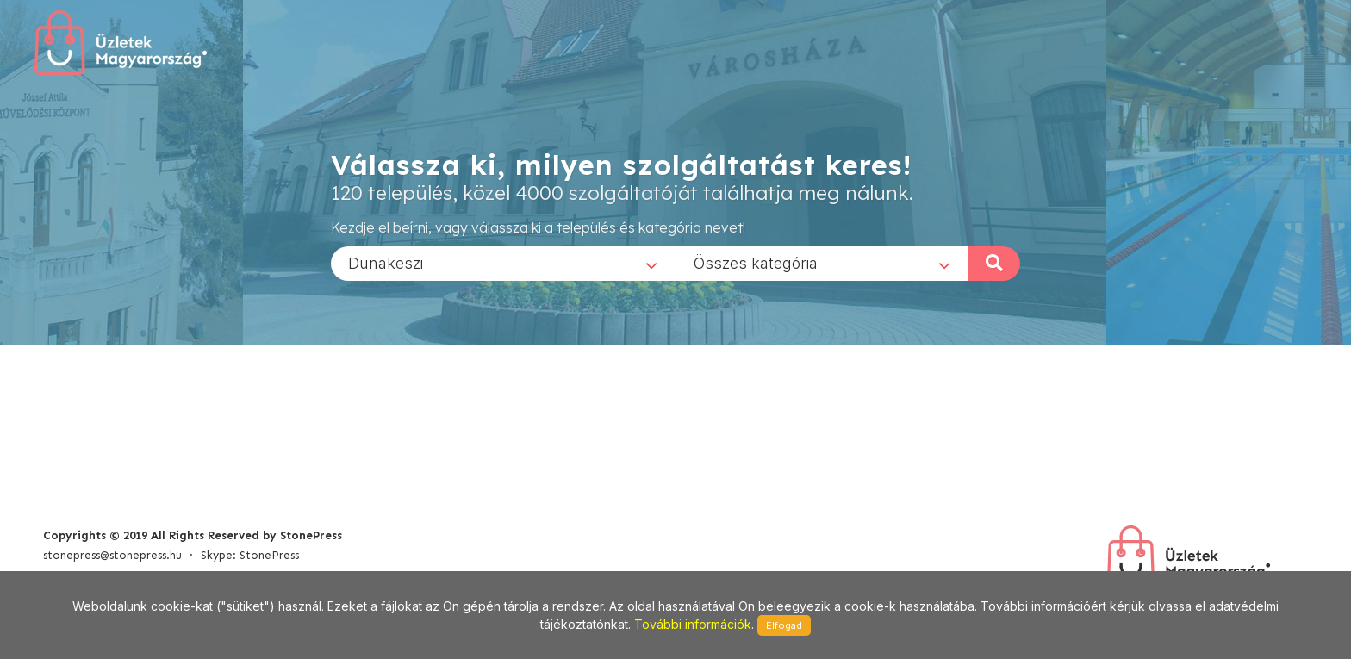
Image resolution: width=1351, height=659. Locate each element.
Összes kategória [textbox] (756, 262)
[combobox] (503, 263)
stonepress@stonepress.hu (112, 555)
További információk (692, 624)
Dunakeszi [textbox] (385, 262)
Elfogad (784, 625)
